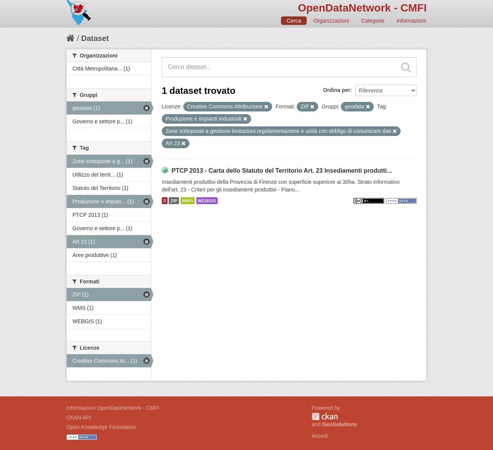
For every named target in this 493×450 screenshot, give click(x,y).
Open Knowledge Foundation (101, 427)
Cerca (294, 21)
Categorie (373, 21)
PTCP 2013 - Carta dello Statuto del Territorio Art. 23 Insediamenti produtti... (281, 170)
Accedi (320, 436)
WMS (187, 200)
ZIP (173, 200)
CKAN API (78, 417)
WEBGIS (207, 200)
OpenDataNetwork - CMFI (362, 8)
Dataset (95, 38)
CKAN (325, 416)
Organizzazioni (331, 21)
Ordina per (336, 90)
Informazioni (411, 21)
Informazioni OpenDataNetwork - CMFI (112, 408)
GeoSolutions (339, 424)
